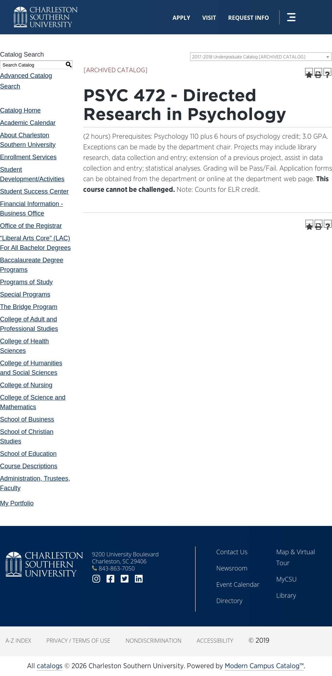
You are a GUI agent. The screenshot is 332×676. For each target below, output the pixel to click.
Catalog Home (20, 110)
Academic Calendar (28, 122)
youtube (153, 579)
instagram (96, 579)
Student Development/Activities (32, 174)
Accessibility (215, 641)
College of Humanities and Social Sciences (31, 368)
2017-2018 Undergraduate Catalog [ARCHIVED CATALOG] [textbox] (248, 56)
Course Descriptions (28, 466)
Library (286, 595)
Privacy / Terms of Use (78, 641)
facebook (110, 579)
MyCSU (286, 579)
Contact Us (232, 552)
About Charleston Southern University (28, 140)
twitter (124, 579)
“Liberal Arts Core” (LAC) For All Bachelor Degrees (35, 243)
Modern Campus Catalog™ (264, 665)
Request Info (248, 18)
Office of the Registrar (31, 225)
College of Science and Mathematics (32, 402)
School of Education (28, 453)
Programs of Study (26, 282)
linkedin (138, 579)
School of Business (27, 419)
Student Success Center (34, 191)
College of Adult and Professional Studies (29, 324)
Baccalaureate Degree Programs (31, 265)
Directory (229, 600)
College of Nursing (26, 385)
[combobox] (261, 56)
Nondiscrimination (154, 641)
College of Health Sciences (24, 346)
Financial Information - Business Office (31, 208)
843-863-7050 (117, 568)
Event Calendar (237, 584)
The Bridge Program (28, 306)
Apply (181, 18)
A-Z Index (18, 641)
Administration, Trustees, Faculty (35, 483)
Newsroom (231, 568)
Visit (209, 18)
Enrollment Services (28, 157)
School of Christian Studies (26, 436)
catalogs (50, 665)
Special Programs (25, 294)
